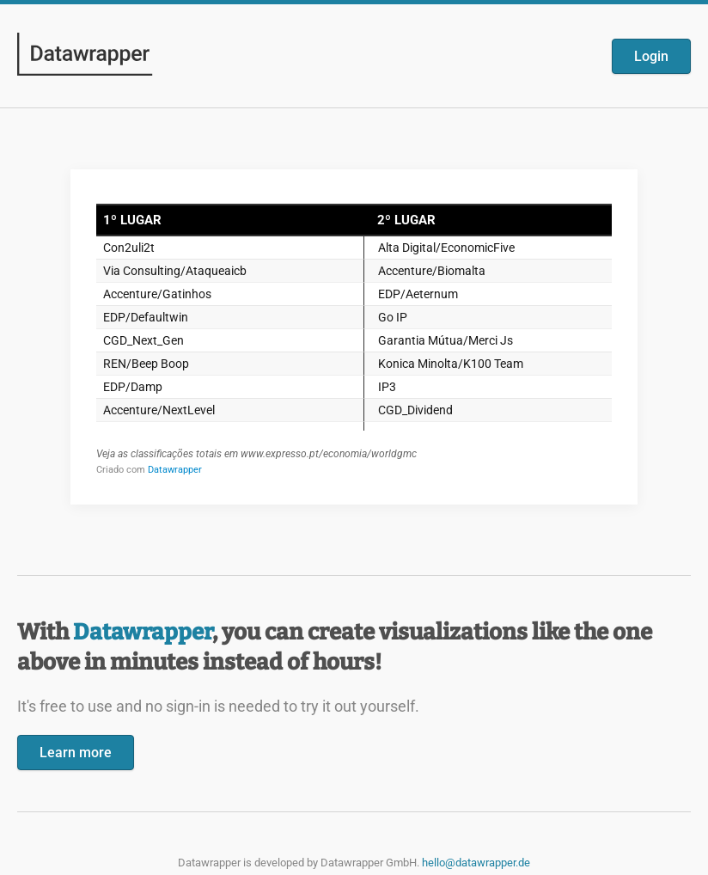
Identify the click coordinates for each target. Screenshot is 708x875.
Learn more (76, 752)
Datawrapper (142, 632)
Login (651, 56)
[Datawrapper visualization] (354, 335)
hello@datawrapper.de (476, 862)
